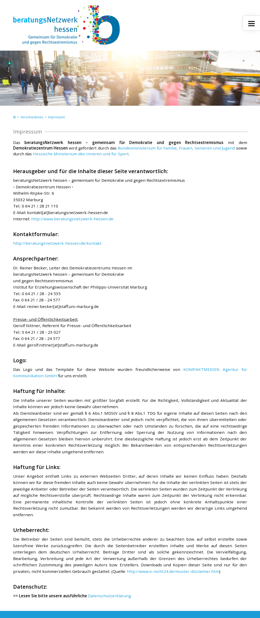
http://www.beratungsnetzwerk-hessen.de (71, 218)
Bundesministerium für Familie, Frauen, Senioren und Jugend (176, 148)
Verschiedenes (31, 117)
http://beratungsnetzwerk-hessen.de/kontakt (57, 243)
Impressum (56, 117)
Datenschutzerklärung (109, 595)
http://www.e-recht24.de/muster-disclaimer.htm (173, 571)
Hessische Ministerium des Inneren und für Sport (81, 153)
